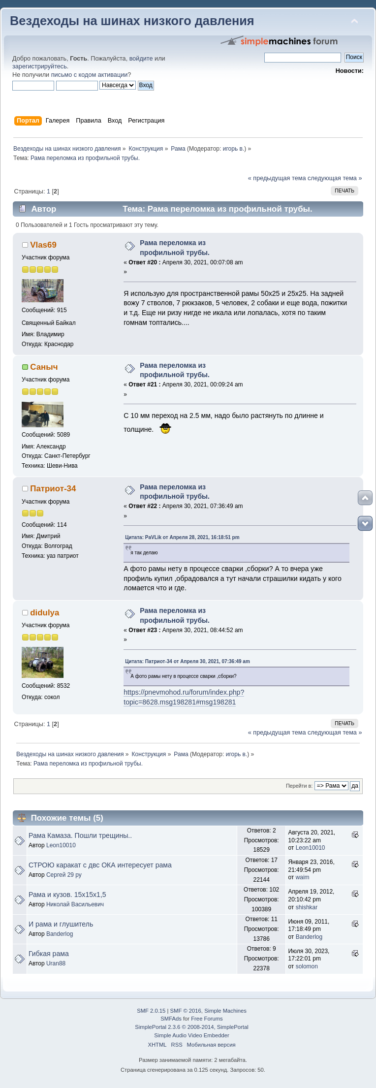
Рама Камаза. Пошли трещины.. (80, 835)
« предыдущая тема (277, 178)
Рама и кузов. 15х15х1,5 (67, 894)
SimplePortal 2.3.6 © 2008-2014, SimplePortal (191, 1027)
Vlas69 (43, 245)
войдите (141, 58)
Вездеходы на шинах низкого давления (132, 21)
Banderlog (59, 933)
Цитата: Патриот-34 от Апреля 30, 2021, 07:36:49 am (187, 661)
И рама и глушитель (61, 924)
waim (303, 877)
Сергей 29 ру (64, 874)
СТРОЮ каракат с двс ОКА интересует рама (100, 865)
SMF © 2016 (185, 1011)
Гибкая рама (49, 954)
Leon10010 (61, 845)
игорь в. (234, 148)
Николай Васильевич (75, 904)
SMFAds (171, 1019)
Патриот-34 (53, 488)
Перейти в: (299, 786)
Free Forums (206, 1019)
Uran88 (55, 963)
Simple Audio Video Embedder (191, 1035)
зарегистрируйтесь (39, 66)
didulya (44, 612)
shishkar (307, 907)
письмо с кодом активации (89, 74)
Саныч (44, 367)
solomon (307, 966)
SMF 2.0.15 (151, 1011)
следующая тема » (335, 178)
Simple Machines (225, 1011)
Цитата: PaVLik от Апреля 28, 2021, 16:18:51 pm (182, 537)
